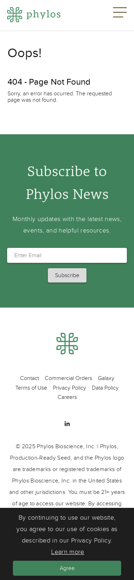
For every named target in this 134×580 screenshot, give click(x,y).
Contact (29, 378)
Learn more (67, 552)
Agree (67, 568)
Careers (67, 397)
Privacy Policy (69, 387)
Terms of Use (31, 387)
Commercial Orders (68, 378)
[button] (120, 15)
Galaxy (106, 378)
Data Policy (105, 387)
